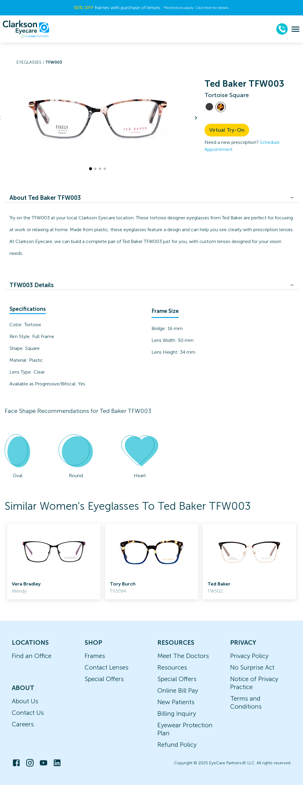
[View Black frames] (209, 107)
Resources (172, 667)
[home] (26, 29)
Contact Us (28, 712)
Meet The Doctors (183, 655)
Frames (95, 655)
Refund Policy (176, 744)
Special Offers (104, 679)
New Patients (175, 702)
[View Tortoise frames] (220, 107)
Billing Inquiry (176, 713)
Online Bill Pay (177, 690)
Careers (23, 724)
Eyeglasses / (31, 62)
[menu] (295, 29)
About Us (25, 701)
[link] (53, 561)
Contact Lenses (106, 667)
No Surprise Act (252, 667)
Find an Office (31, 655)
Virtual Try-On (226, 130)
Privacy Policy (249, 655)
